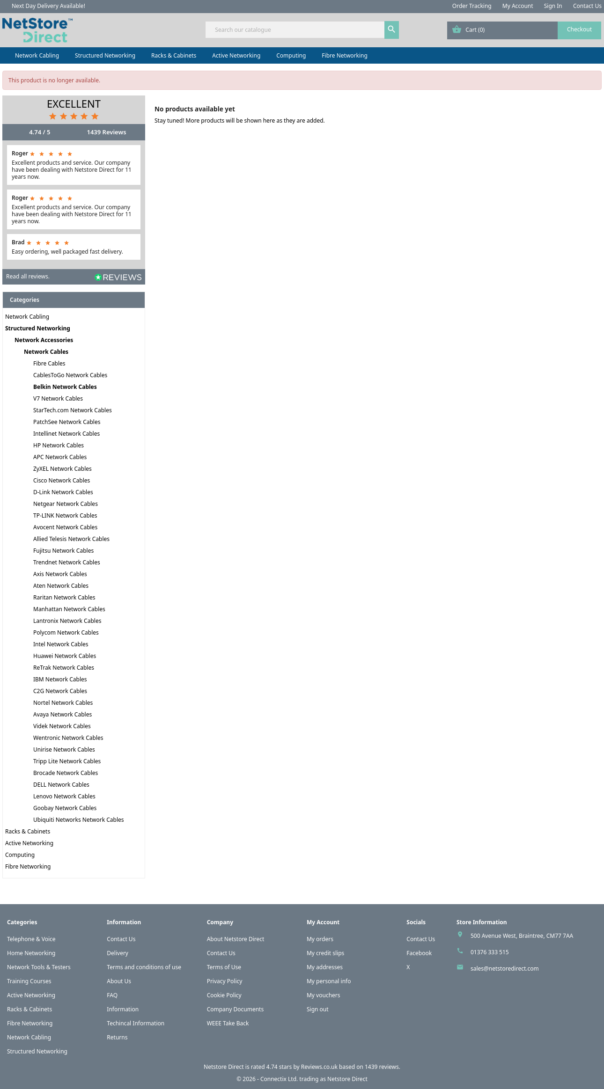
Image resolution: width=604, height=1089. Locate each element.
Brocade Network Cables (65, 773)
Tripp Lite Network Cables (67, 761)
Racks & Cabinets (173, 55)
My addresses (325, 967)
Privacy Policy (225, 981)
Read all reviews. (28, 276)
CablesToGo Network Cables (70, 375)
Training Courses (29, 981)
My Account (517, 5)
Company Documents (235, 1009)
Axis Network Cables (60, 574)
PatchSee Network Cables (66, 422)
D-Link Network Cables (63, 492)
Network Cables (46, 352)
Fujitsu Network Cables (63, 551)
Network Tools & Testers (39, 967)
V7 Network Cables (58, 398)
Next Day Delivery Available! (48, 5)
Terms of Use (224, 967)
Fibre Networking (344, 55)
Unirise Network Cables (64, 749)
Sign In (553, 5)
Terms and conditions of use (144, 967)
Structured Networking (105, 55)
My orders (320, 939)
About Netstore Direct (236, 939)
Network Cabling (37, 55)
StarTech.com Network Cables (72, 410)
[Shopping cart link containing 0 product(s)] (524, 30)
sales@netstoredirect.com (505, 968)
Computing (291, 55)
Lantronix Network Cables (67, 621)
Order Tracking (472, 5)
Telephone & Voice (31, 939)
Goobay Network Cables (64, 808)
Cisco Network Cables (61, 480)
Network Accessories (44, 340)
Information (123, 1009)
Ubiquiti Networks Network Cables (78, 820)
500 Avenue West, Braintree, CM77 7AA (522, 936)
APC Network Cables (60, 457)
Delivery (117, 953)
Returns (117, 1037)
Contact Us (587, 5)
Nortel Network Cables (63, 703)
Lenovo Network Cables (64, 796)
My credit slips (325, 953)
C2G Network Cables (60, 691)
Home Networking (31, 953)
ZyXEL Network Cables (62, 469)
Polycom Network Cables (66, 632)
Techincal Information (135, 1023)
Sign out (318, 1009)
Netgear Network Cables (65, 504)
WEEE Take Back (228, 1023)
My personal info (329, 981)
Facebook (419, 953)
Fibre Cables (49, 363)
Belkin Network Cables (65, 387)
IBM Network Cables (60, 679)
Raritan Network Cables (64, 597)
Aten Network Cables (60, 586)
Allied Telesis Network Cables (71, 539)
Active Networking (236, 55)
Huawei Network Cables (64, 656)
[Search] (301, 29)
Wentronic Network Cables (68, 738)
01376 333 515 (490, 952)
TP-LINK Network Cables (65, 515)
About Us (119, 981)
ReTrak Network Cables (63, 668)
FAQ (112, 995)
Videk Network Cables (62, 726)
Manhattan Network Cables (69, 609)
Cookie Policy (224, 995)
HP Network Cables (58, 445)
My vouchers (323, 995)
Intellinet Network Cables (66, 434)
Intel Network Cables (60, 644)
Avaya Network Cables (62, 714)
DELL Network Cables (61, 785)
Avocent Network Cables (65, 527)
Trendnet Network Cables (66, 562)
